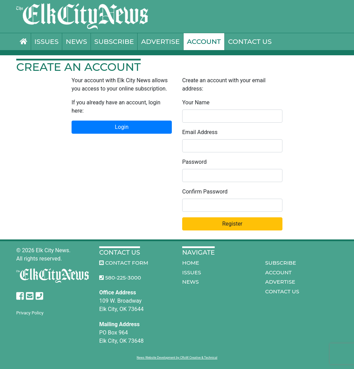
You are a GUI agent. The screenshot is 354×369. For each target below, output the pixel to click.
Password (194, 162)
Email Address (199, 132)
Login (121, 127)
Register (232, 223)
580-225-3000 (120, 277)
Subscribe (114, 41)
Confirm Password (204, 191)
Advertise (160, 41)
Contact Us (250, 41)
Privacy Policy (30, 312)
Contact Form (123, 262)
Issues (47, 41)
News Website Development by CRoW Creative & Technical (177, 357)
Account (204, 41)
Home (190, 262)
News (76, 41)
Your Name (195, 102)
